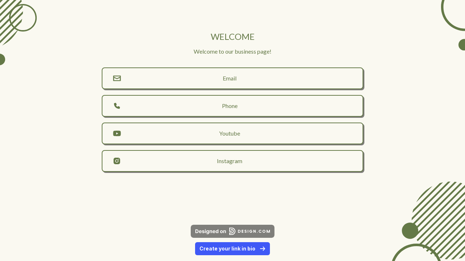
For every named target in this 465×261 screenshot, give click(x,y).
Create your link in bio (232, 248)
